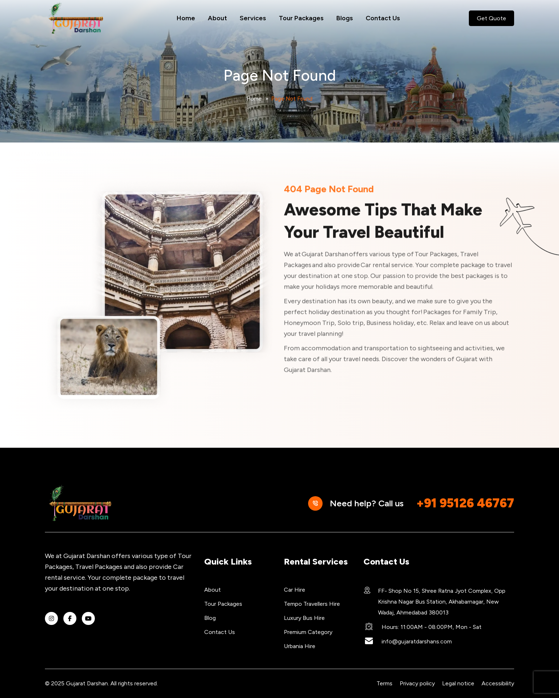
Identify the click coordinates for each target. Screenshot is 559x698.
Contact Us (383, 18)
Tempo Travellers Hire (312, 603)
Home (186, 18)
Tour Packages (301, 18)
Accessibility (498, 683)
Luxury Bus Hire (304, 617)
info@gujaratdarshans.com (417, 641)
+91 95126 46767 (465, 503)
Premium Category (308, 632)
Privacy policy (417, 683)
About (217, 18)
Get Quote (491, 18)
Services (253, 18)
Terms (384, 683)
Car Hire (294, 589)
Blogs (344, 18)
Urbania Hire (299, 646)
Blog (210, 617)
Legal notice (458, 683)
